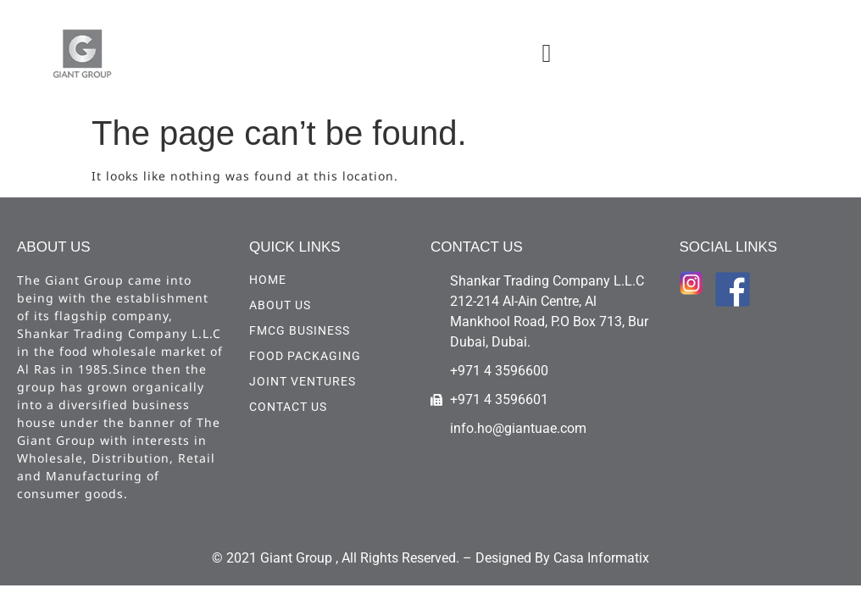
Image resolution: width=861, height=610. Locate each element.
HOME (267, 279)
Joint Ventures (302, 381)
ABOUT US (280, 305)
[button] (547, 53)
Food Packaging (305, 356)
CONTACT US (288, 406)
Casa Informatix (601, 558)
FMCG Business (299, 330)
